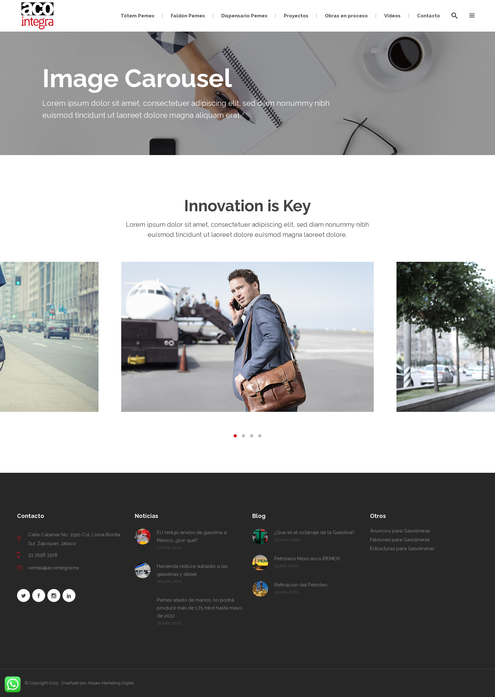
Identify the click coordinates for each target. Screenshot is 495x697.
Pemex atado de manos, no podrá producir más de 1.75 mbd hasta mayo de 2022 (199, 608)
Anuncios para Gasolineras (400, 531)
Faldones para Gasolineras (400, 540)
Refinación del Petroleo (300, 585)
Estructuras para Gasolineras (402, 548)
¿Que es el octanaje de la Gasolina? (314, 532)
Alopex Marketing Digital (110, 683)
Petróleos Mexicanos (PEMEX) (307, 559)
